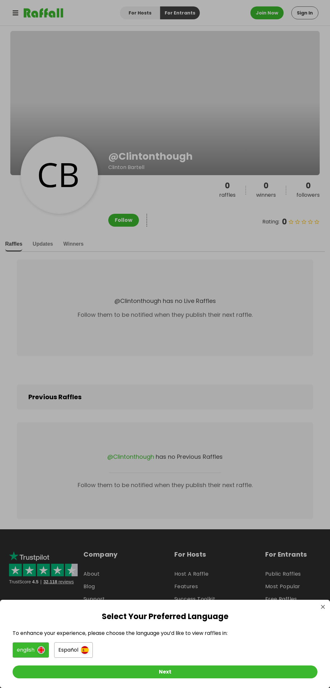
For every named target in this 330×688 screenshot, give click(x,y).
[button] (31, 649)
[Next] (165, 671)
